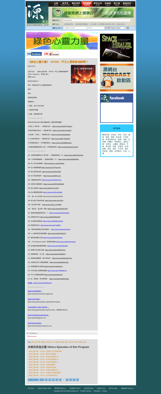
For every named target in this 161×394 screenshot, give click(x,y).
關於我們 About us (60, 388)
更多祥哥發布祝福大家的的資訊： (39, 315)
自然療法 (118, 151)
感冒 (114, 149)
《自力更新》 (94, 24)
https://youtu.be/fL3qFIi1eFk (43, 283)
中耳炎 (120, 149)
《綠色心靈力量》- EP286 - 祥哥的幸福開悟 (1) (43, 362)
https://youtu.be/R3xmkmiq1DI (66, 242)
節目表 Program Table (44, 388)
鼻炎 (109, 149)
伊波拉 (113, 135)
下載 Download (31, 336)
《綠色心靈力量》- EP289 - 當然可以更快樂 (42, 354)
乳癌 (125, 135)
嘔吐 (126, 149)
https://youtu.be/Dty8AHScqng (52, 237)
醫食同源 (105, 135)
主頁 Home (31, 388)
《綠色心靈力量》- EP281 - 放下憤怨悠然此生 (43, 375)
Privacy (104, 391)
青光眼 (108, 146)
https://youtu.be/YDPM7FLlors (51, 180)
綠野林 (43, 342)
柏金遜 (118, 137)
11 (67, 379)
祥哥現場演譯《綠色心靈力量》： (39, 307)
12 (70, 379)
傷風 (111, 151)
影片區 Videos (113, 388)
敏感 (120, 139)
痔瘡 (114, 146)
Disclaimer (97, 391)
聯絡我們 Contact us (127, 388)
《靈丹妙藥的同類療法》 (81, 24)
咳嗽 (104, 149)
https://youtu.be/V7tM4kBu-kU (57, 270)
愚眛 (66, 342)
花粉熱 (105, 151)
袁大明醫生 (101, 24)
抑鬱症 (110, 142)
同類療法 (118, 142)
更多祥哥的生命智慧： (35, 323)
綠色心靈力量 (36, 342)
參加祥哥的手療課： (34, 299)
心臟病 (115, 144)
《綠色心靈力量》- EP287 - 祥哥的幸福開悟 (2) (43, 359)
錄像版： (31, 283)
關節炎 (122, 144)
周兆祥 (48, 342)
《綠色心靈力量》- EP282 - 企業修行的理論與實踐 (44, 373)
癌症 (113, 24)
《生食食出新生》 (120, 24)
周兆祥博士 (108, 24)
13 (74, 379)
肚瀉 (126, 146)
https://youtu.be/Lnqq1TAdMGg (51, 225)
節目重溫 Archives (75, 388)
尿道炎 (120, 146)
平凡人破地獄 (56, 342)
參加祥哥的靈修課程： (35, 291)
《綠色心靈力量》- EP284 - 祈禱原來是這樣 (42, 367)
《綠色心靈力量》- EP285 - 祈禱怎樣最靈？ (42, 364)
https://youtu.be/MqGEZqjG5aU (53, 221)
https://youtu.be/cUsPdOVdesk (59, 213)
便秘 (112, 137)
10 (63, 379)
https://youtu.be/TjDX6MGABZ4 (57, 246)
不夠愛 (80, 342)
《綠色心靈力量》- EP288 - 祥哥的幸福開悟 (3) (43, 356)
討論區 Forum (101, 388)
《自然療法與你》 (68, 24)
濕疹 (125, 139)
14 (77, 379)
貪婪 (84, 342)
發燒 (107, 137)
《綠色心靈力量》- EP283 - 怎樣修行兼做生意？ (43, 370)
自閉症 (108, 144)
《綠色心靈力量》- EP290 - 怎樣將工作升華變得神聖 (45, 351)
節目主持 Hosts (88, 388)
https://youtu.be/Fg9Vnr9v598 (52, 192)
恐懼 (62, 342)
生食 (125, 151)
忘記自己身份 (73, 342)
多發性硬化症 (111, 139)
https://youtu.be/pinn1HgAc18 (60, 229)
